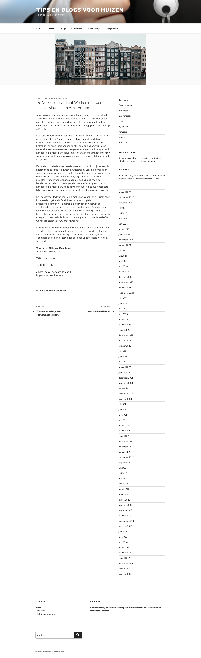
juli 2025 (122, 208)
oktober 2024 (125, 245)
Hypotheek (60, 291)
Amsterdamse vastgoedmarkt (73, 139)
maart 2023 (124, 319)
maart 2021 (124, 425)
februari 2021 (125, 430)
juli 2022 (122, 351)
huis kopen (46, 291)
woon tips (123, 142)
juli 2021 (122, 404)
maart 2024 (124, 271)
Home (39, 28)
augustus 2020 (125, 462)
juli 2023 (122, 298)
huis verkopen (125, 116)
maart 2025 (124, 229)
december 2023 (126, 277)
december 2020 (126, 441)
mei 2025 (123, 218)
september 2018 (126, 521)
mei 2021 (123, 415)
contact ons (76, 28)
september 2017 (126, 568)
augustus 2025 (125, 202)
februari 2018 (125, 552)
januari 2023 (124, 330)
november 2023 (126, 282)
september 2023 (126, 293)
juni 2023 (123, 303)
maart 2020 (124, 489)
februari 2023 (125, 324)
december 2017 (126, 563)
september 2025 (126, 197)
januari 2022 (124, 372)
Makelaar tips (94, 28)
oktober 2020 (125, 452)
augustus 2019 (125, 510)
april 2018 (123, 542)
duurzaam (123, 100)
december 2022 (126, 335)
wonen (122, 137)
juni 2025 (123, 213)
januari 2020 (124, 500)
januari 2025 (124, 234)
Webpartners (112, 28)
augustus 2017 (125, 574)
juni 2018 (123, 531)
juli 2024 (122, 250)
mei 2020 (123, 478)
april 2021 (123, 420)
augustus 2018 (125, 526)
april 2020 (123, 484)
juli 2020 (122, 468)
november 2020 (126, 446)
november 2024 (126, 239)
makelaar (61, 98)
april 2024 (123, 266)
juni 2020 (123, 473)
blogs (63, 28)
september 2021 (126, 393)
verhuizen (123, 132)
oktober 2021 (125, 388)
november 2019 (126, 505)
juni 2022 (123, 356)
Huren (121, 121)
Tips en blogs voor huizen (79, 10)
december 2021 (126, 378)
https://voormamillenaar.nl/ (50, 275)
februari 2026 (125, 192)
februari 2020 (125, 494)
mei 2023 (123, 308)
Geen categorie (125, 105)
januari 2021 (124, 436)
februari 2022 (125, 367)
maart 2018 (124, 547)
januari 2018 (124, 558)
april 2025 (123, 224)
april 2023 (123, 314)
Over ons (51, 28)
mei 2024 (123, 261)
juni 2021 (123, 409)
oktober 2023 (125, 287)
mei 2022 (123, 361)
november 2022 (126, 340)
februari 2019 (125, 515)
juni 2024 (123, 256)
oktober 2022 (125, 346)
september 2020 (126, 457)
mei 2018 (123, 537)
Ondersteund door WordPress (49, 651)
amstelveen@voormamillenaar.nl (53, 272)
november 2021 (126, 383)
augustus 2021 (125, 399)
